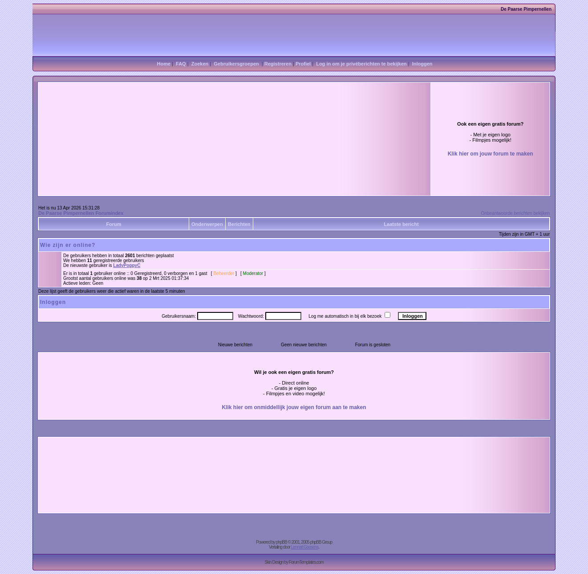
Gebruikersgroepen (236, 63)
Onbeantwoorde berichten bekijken (515, 213)
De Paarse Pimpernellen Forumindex (80, 213)
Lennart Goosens (305, 547)
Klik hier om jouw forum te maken (490, 154)
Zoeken (200, 63)
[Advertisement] (182, 121)
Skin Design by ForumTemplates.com (294, 562)
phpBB (281, 542)
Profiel (303, 63)
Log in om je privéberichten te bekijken (361, 63)
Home (163, 63)
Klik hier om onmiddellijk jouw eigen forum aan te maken (294, 407)
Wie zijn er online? (67, 245)
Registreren (278, 63)
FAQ (181, 63)
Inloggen (422, 63)
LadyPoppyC (126, 265)
